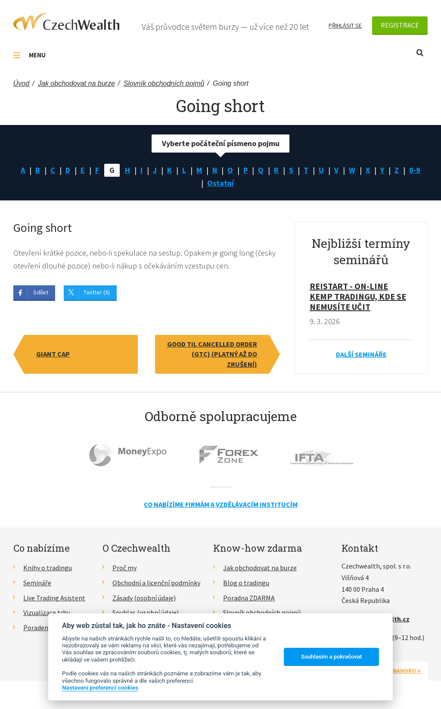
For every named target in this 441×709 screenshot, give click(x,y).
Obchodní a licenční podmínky (156, 582)
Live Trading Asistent (54, 597)
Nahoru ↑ (407, 671)
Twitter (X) (97, 292)
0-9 (414, 170)
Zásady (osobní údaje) (144, 597)
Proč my (124, 567)
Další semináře (361, 354)
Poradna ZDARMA (249, 597)
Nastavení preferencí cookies (100, 687)
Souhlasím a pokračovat (331, 656)
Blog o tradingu (246, 582)
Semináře (37, 582)
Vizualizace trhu (46, 612)
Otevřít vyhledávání (419, 52)
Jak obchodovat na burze (260, 567)
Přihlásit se (345, 25)
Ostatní (220, 183)
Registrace (400, 25)
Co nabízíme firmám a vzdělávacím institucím (221, 504)
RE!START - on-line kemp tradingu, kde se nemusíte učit (358, 296)
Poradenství (41, 627)
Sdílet (40, 292)
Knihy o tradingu (47, 567)
